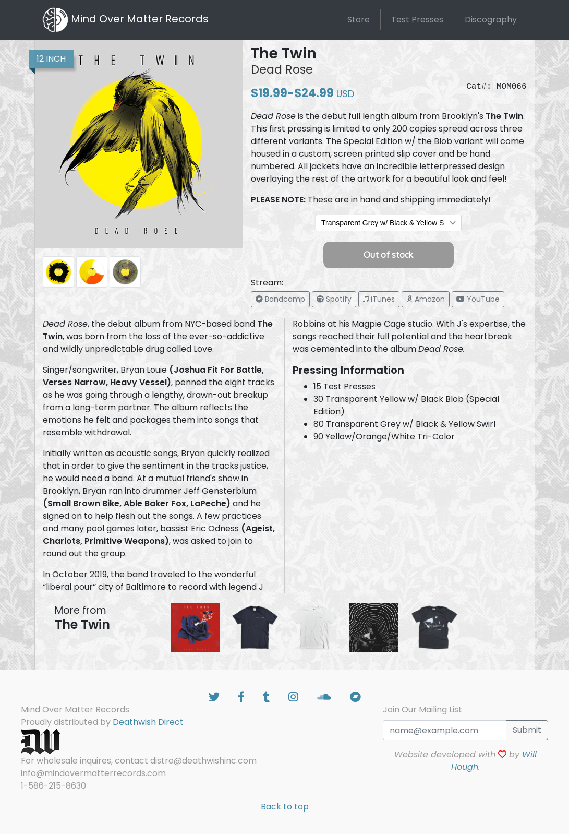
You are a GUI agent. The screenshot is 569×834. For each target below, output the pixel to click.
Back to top (285, 807)
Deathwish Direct (148, 722)
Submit (527, 730)
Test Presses (417, 20)
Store (358, 20)
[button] (280, 299)
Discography (491, 20)
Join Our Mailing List (422, 710)
